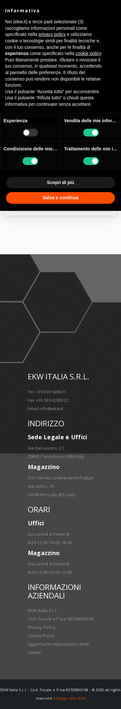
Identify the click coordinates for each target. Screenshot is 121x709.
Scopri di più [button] (60, 182)
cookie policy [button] (88, 53)
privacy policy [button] (52, 34)
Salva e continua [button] (60, 197)
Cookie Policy (41, 635)
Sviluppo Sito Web (69, 698)
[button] (112, 10)
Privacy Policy (41, 627)
